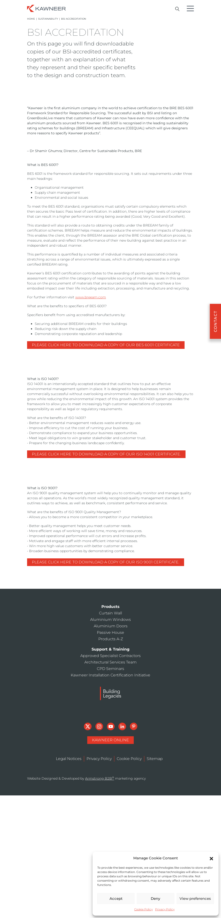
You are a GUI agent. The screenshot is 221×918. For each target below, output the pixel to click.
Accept (116, 898)
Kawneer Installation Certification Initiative (110, 675)
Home (31, 18)
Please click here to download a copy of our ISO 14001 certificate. (106, 454)
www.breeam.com (90, 297)
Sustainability (48, 18)
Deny (155, 898)
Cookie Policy (143, 909)
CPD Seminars (110, 668)
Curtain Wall (110, 613)
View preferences (195, 898)
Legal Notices (68, 758)
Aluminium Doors (111, 626)
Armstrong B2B (99, 778)
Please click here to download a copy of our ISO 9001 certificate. (105, 562)
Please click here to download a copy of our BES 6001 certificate (106, 345)
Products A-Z (110, 639)
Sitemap (155, 758)
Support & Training (110, 649)
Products (110, 606)
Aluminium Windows (110, 619)
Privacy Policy (164, 909)
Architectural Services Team (110, 662)
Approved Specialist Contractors (110, 655)
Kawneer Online (110, 740)
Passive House (110, 632)
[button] (211, 858)
